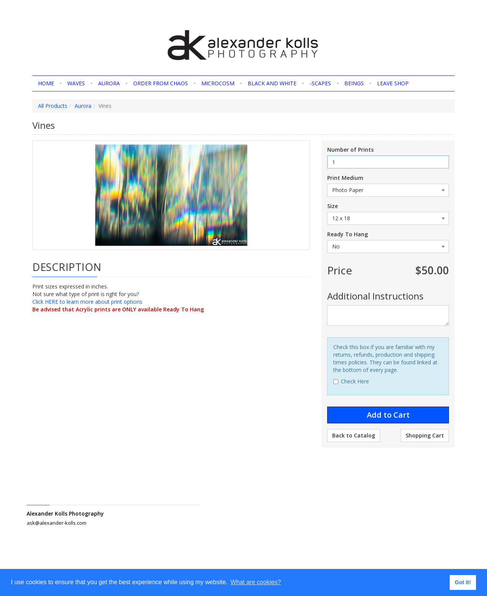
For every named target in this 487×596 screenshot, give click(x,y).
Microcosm (217, 83)
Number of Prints (350, 149)
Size (332, 206)
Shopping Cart (425, 435)
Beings (354, 83)
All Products (52, 105)
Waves (76, 83)
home (46, 83)
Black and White (272, 83)
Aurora (109, 83)
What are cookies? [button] (256, 582)
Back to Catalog (353, 435)
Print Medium (345, 177)
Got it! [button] (463, 582)
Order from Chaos (160, 83)
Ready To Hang (347, 234)
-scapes (320, 83)
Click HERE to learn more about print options (87, 301)
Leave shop (393, 83)
